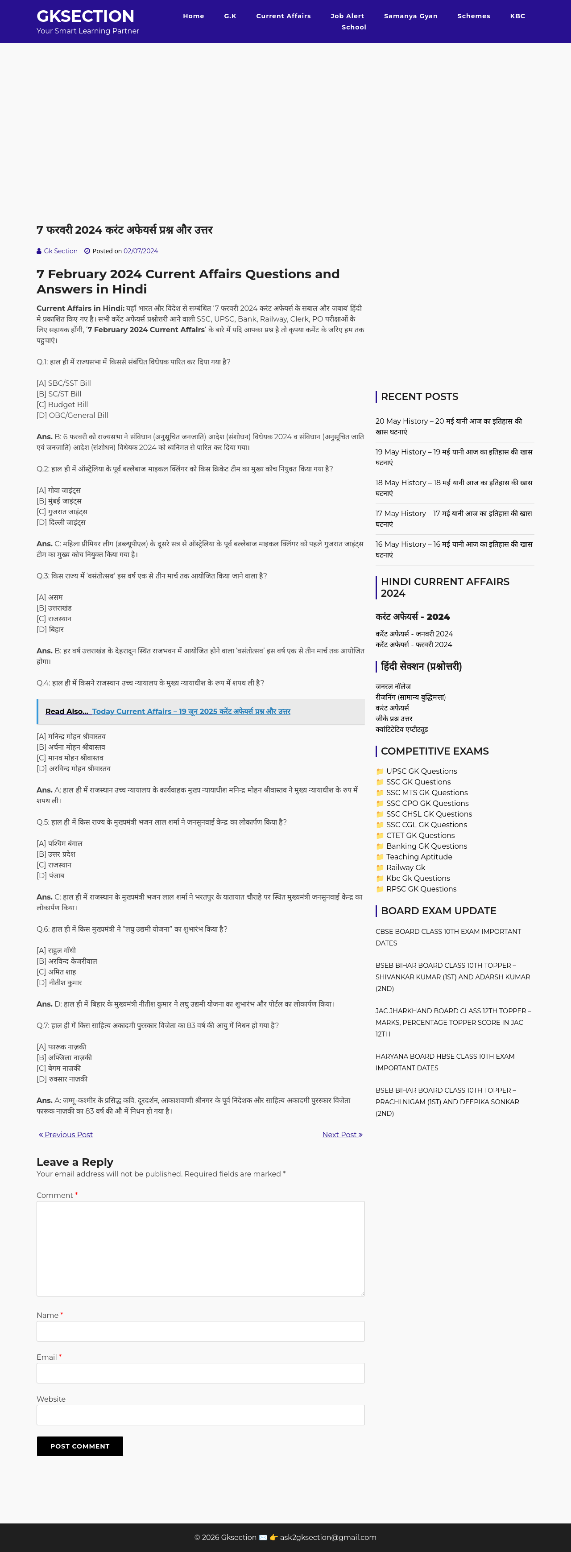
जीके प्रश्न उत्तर (394, 718)
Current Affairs (284, 16)
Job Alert (347, 16)
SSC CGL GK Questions (426, 825)
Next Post (343, 1135)
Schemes (474, 16)
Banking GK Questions (426, 846)
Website (51, 1399)
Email (49, 1357)
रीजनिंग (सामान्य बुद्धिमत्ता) (411, 697)
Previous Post (66, 1135)
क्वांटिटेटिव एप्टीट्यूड (402, 729)
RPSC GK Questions (421, 889)
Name (50, 1315)
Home (193, 16)
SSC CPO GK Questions (427, 803)
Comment (57, 1195)
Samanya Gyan (411, 16)
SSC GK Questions (418, 782)
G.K (230, 16)
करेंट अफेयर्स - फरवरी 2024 (414, 644)
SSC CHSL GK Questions (429, 814)
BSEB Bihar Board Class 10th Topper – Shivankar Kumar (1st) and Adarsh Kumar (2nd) (453, 977)
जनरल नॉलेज (393, 686)
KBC (517, 16)
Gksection (86, 16)
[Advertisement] (285, 105)
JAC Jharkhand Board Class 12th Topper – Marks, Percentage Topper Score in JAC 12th (453, 1022)
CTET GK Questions (420, 835)
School (354, 27)
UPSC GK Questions (421, 771)
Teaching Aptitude (419, 857)
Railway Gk (405, 867)
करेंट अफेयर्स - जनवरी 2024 (414, 634)
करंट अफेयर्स (392, 708)
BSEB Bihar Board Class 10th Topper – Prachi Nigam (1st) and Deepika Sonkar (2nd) (447, 1102)
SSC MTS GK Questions (427, 792)
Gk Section (61, 251)
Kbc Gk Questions (418, 878)
